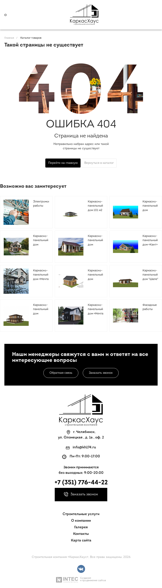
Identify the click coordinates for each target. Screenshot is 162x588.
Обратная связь (60, 373)
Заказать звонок (101, 373)
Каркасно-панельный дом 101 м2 (95, 206)
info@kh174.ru (84, 447)
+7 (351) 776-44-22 (81, 483)
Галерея (81, 527)
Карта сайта (81, 540)
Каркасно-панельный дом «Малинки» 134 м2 (40, 245)
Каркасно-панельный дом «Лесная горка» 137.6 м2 (95, 281)
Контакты (81, 534)
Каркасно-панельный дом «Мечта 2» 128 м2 (41, 277)
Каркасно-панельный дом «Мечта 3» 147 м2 (95, 311)
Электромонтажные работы (46, 203)
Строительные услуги (81, 514)
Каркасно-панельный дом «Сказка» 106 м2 (150, 210)
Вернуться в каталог (99, 163)
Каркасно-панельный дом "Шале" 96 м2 (150, 277)
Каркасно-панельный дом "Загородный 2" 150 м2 (42, 314)
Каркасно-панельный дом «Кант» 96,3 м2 (150, 243)
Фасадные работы (150, 307)
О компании (81, 521)
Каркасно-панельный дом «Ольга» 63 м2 (95, 245)
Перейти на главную (63, 163)
